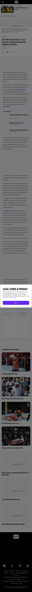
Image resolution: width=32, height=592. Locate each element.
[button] (16, 303)
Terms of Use (18, 293)
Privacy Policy (12, 297)
